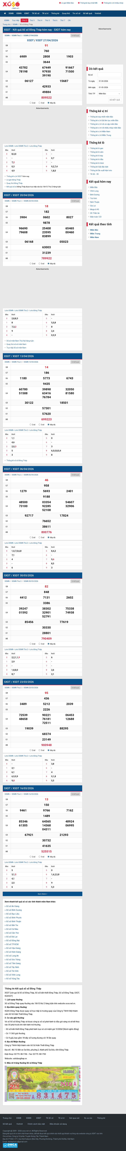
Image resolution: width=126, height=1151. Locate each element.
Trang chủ (6, 24)
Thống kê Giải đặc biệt (99, 167)
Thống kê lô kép (96, 156)
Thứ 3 (32, 20)
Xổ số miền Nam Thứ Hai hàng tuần (20, 341)
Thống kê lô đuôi (97, 163)
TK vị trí (45, 13)
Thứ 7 (62, 20)
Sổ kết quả (87, 13)
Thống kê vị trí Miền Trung (100, 135)
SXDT (7, 575)
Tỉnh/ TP (91, 94)
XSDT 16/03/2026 (23, 788)
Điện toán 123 (95, 217)
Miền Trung (95, 234)
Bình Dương (94, 195)
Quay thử (66, 13)
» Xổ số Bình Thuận (13, 921)
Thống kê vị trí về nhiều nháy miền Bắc (105, 128)
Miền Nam (94, 237)
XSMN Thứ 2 (16, 36)
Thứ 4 (39, 20)
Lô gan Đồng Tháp (14, 180)
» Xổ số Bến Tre (11, 925)
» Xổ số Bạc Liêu (12, 914)
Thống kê (55, 13)
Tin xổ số (76, 13)
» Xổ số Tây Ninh (12, 967)
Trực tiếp (15, 20)
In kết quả (75, 36)
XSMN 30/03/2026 (31, 581)
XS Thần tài (94, 213)
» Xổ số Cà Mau (11, 929)
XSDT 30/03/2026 (23, 575)
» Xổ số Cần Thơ (12, 933)
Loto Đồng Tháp (36, 146)
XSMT (26, 13)
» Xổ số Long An (12, 956)
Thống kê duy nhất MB (87, 3)
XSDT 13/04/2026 (23, 356)
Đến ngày (91, 87)
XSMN (19, 13)
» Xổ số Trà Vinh (11, 971)
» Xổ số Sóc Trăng (12, 959)
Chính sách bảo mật (36, 1124)
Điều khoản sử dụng (58, 1124)
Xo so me (88, 1118)
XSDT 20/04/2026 (23, 195)
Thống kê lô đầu (96, 159)
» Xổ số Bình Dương (13, 910)
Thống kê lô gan (96, 148)
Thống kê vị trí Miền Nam (100, 131)
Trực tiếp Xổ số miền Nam (16, 348)
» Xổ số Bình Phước (13, 917)
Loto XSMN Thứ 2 (21, 146)
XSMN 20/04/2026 (31, 201)
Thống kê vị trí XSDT (14, 176)
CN (69, 20)
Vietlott (98, 13)
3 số (41, 103)
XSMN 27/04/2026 (31, 36)
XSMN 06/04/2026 (31, 475)
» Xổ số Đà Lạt (11, 937)
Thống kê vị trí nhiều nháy (112, 3)
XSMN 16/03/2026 (31, 794)
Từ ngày (91, 81)
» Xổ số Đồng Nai (12, 940)
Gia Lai (93, 206)
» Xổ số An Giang (12, 906)
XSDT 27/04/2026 (47, 40)
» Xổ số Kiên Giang (13, 952)
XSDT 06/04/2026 (23, 469)
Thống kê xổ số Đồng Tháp (17, 461)
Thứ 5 (47, 20)
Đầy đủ (51, 103)
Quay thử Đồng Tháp (15, 183)
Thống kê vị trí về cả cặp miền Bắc (104, 124)
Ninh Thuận (94, 202)
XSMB (11, 13)
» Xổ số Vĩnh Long (12, 975)
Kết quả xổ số (12, 187)
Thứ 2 (24, 20)
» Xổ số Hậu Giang (12, 948)
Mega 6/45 (94, 209)
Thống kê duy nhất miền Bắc (101, 117)
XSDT (30, 40)
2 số (32, 103)
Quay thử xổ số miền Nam (16, 344)
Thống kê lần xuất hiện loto (101, 170)
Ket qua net (74, 1118)
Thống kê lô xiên (96, 152)
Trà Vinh (93, 198)
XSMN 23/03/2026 (31, 688)
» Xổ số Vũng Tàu (12, 978)
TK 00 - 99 (94, 174)
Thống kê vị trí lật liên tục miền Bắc (104, 120)
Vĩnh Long (94, 191)
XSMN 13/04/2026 (31, 362)
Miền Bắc (94, 187)
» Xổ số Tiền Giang (13, 963)
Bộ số (90, 75)
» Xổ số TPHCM (11, 944)
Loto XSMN (9, 146)
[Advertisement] (39, 125)
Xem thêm (42, 894)
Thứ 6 (55, 20)
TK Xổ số (35, 13)
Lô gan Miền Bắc (66, 3)
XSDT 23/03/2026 (23, 681)
